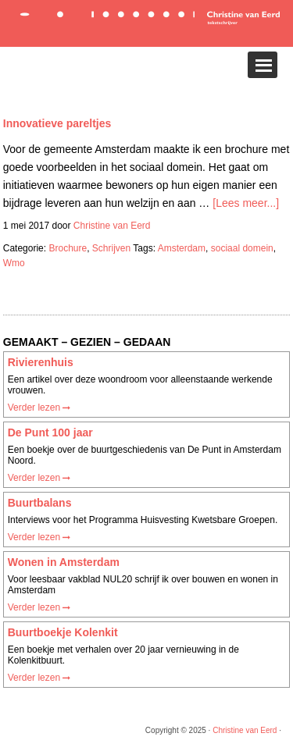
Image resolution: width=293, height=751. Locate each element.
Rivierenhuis (40, 362)
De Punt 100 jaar (50, 432)
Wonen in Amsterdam (64, 562)
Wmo (14, 263)
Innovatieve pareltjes (57, 123)
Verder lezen (39, 407)
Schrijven (111, 248)
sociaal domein (242, 248)
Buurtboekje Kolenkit (63, 632)
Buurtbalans (40, 503)
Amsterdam (181, 248)
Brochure (67, 248)
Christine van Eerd (245, 730)
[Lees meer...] (246, 203)
